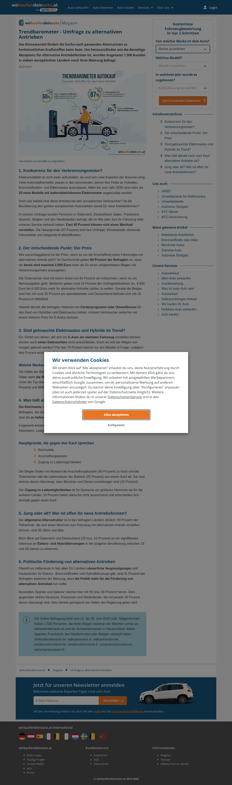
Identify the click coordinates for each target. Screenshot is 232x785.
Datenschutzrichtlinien (69, 402)
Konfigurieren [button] (116, 425)
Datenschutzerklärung (125, 397)
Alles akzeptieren (116, 415)
